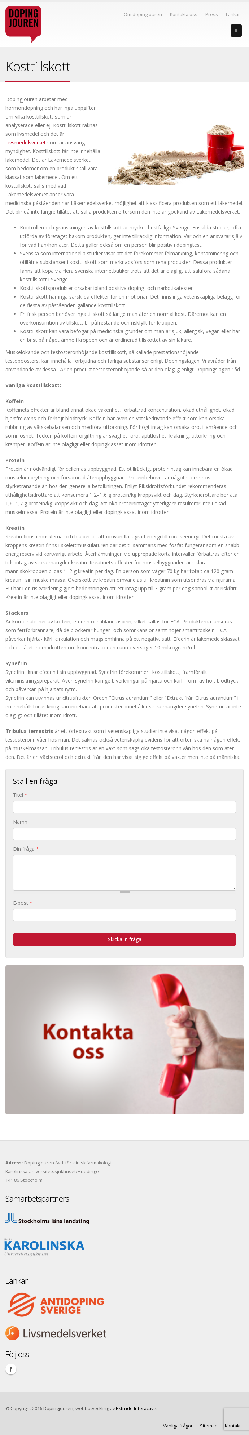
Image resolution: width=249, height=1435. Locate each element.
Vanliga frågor (178, 1426)
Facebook (10, 1369)
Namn (20, 821)
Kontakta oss (183, 15)
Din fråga (26, 848)
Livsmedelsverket (25, 142)
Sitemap (209, 1426)
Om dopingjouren (143, 15)
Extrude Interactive (136, 1408)
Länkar (233, 15)
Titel (20, 794)
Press (211, 15)
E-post (22, 902)
